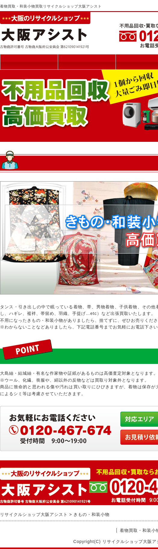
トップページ (29, 62)
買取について (86, 62)
